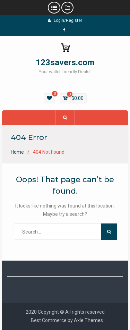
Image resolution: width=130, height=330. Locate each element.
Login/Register (65, 20)
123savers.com (65, 62)
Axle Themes (88, 320)
